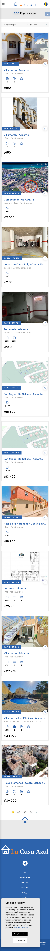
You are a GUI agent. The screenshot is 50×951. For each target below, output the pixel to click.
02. (19, 812)
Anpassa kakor (19, 940)
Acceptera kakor (20, 934)
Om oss (24, 882)
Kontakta (25, 897)
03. (25, 812)
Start (24, 872)
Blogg (24, 892)
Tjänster (24, 887)
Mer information (21, 927)
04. (31, 812)
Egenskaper (24, 877)
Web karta (41, 945)
